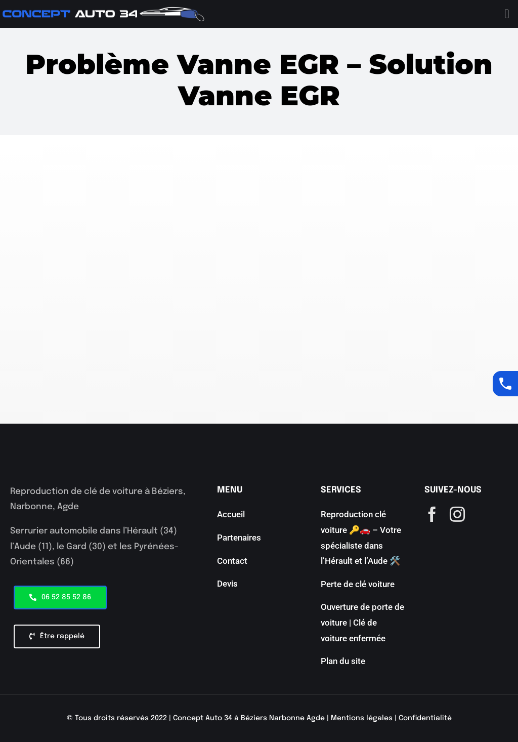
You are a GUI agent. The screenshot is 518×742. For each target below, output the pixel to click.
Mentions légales (362, 718)
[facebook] (432, 514)
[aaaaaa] (104, 11)
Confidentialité (425, 718)
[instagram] (457, 514)
